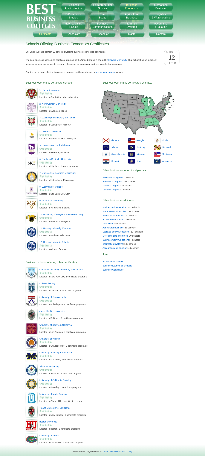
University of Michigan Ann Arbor (55, 352)
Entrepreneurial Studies (114, 211)
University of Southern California (55, 325)
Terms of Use (115, 451)
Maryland (166, 147)
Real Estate (108, 223)
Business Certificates (113, 269)
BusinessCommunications (102, 25)
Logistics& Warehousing (161, 16)
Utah (138, 161)
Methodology (127, 451)
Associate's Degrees (112, 177)
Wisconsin (167, 161)
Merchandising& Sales (73, 25)
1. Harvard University (49, 90)
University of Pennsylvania (52, 297)
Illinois (165, 140)
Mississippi (167, 154)
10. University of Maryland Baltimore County (61, 214)
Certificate (45, 33)
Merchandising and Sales (115, 235)
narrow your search (105, 72)
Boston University (48, 421)
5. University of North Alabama (54, 145)
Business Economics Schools (117, 265)
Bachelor (103, 33)
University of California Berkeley (55, 380)
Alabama (115, 140)
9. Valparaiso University (51, 200)
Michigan (140, 154)
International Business (113, 215)
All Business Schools (112, 261)
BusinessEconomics (131, 6)
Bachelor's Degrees (112, 181)
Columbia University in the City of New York (61, 269)
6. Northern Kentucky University (55, 159)
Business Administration (114, 207)
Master (132, 33)
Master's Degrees (111, 185)
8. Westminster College (51, 186)
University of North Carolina (53, 394)
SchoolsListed (171, 57)
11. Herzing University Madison (55, 228)
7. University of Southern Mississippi (57, 173)
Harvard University (117, 60)
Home (106, 451)
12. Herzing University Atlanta (54, 242)
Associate (74, 33)
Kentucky (140, 147)
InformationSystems (131, 25)
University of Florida (49, 435)
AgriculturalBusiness (131, 16)
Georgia (140, 140)
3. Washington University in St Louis (57, 117)
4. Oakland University (50, 131)
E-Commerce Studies (113, 219)
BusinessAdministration (73, 6)
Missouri (115, 161)
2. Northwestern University (52, 104)
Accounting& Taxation (160, 25)
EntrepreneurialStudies (102, 6)
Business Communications (115, 240)
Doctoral (161, 33)
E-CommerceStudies (73, 16)
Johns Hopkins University (52, 311)
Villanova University (49, 366)
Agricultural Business (113, 227)
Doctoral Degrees (111, 189)
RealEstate (102, 16)
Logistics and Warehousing (116, 231)
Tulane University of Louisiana (54, 408)
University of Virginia (49, 338)
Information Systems (112, 244)
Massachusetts (118, 154)
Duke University (47, 283)
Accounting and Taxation (114, 248)
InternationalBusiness (160, 6)
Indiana (114, 147)
